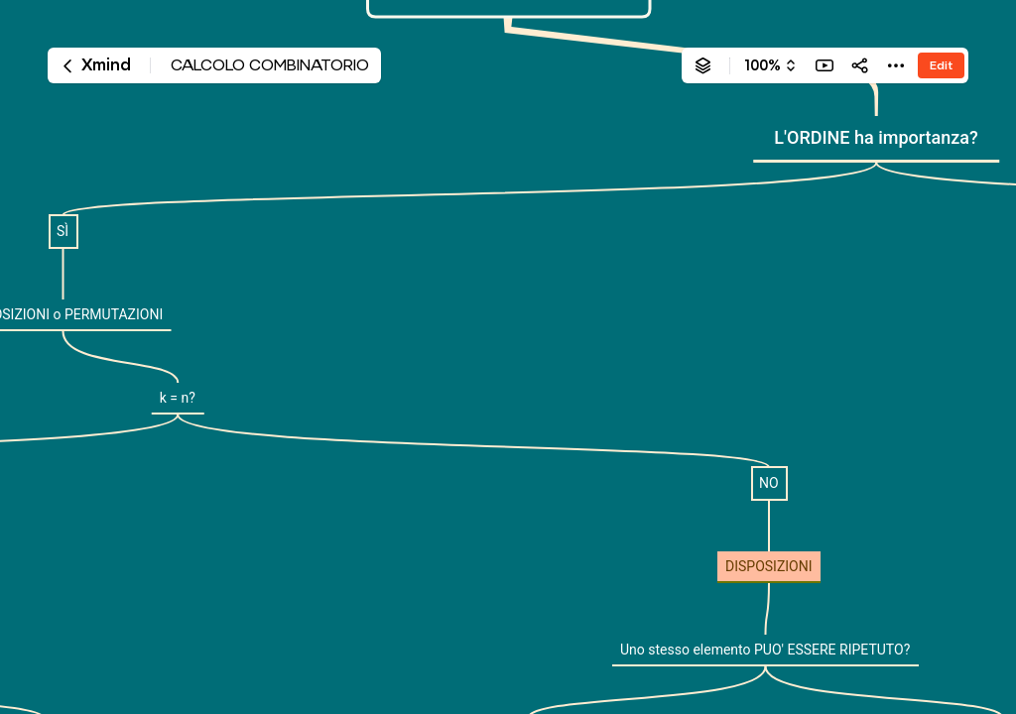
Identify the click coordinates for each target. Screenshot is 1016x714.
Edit (941, 65)
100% (762, 65)
